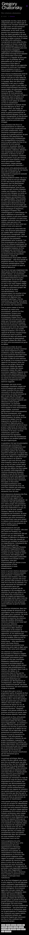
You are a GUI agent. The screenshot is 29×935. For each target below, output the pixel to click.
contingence (4, 927)
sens (3, 931)
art (23, 925)
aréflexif (19, 925)
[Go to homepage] (12, 6)
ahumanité (14, 925)
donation (10, 927)
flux (9, 929)
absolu (3, 925)
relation (23, 929)
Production (12, 16)
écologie (15, 927)
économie (21, 927)
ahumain (8, 925)
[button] (27, 6)
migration (13, 929)
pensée (18, 929)
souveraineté (8, 931)
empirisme (4, 929)
